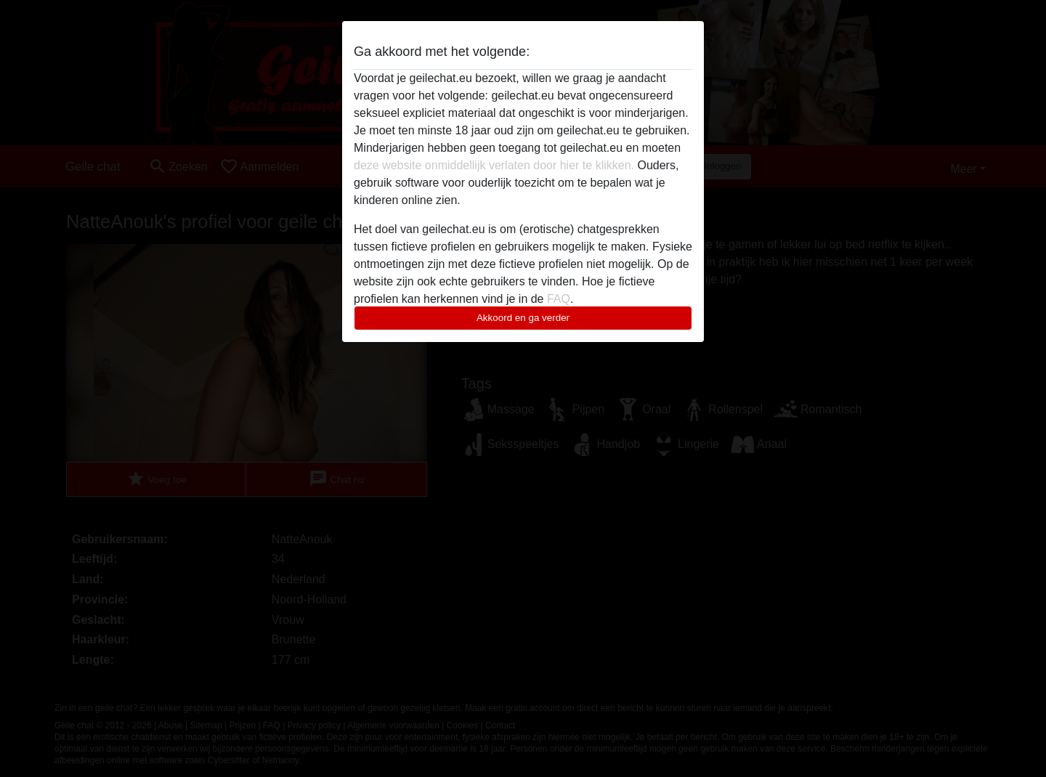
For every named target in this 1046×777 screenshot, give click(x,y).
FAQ (558, 299)
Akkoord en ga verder (523, 317)
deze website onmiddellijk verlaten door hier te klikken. (494, 165)
